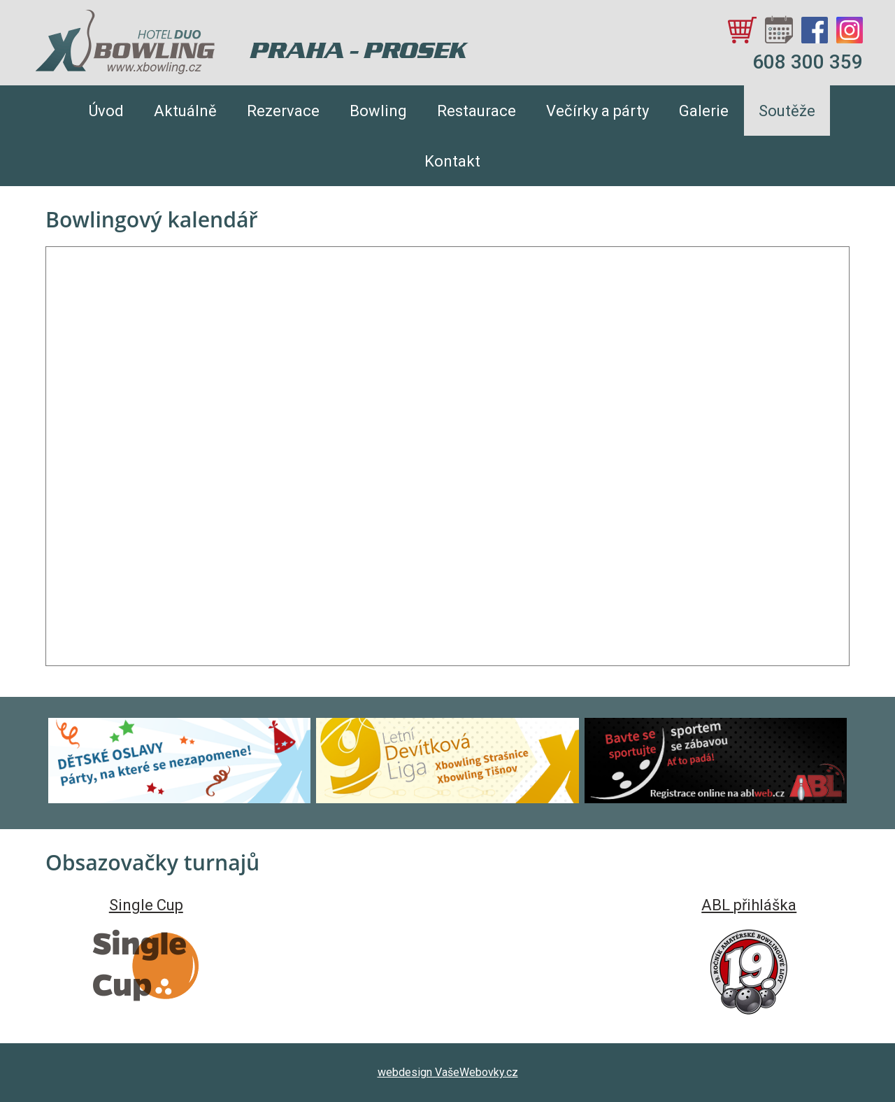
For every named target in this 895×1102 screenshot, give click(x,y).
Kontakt (452, 161)
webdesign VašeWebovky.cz (448, 1072)
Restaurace (476, 111)
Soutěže (787, 111)
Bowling (378, 111)
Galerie (704, 111)
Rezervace (283, 111)
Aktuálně (185, 111)
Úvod (106, 111)
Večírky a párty (597, 111)
